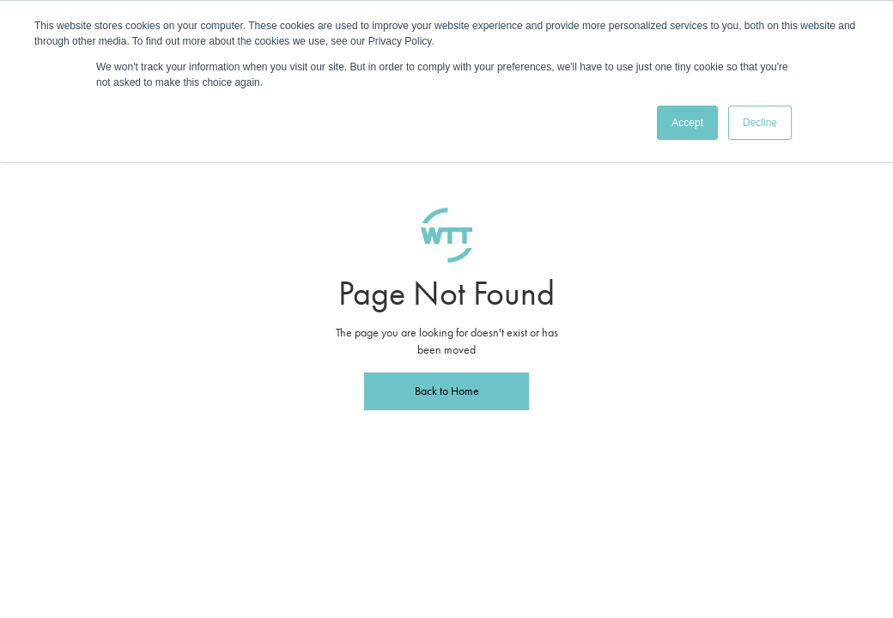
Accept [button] (687, 123)
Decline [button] (760, 123)
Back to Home (447, 391)
